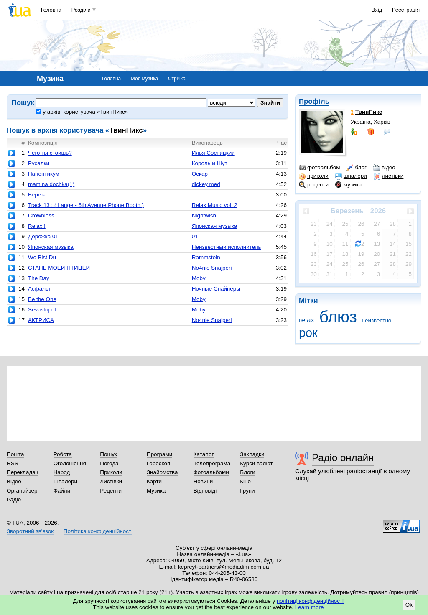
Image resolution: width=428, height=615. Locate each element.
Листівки (111, 481)
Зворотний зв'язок (30, 531)
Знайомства (162, 472)
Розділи (81, 10)
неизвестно (377, 320)
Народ (62, 472)
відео (384, 167)
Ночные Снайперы (216, 289)
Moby (199, 278)
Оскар (200, 174)
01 (195, 236)
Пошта (15, 454)
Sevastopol (42, 309)
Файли (62, 490)
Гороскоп (158, 463)
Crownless (41, 215)
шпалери (351, 176)
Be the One (42, 299)
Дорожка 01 (43, 236)
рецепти (314, 184)
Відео (14, 481)
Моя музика (144, 79)
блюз (338, 317)
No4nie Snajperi (212, 268)
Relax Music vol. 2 (214, 205)
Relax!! (37, 226)
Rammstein (206, 257)
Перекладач (22, 472)
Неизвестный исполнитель (226, 247)
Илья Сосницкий (213, 153)
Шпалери (65, 481)
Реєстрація (406, 10)
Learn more (309, 607)
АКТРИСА (41, 320)
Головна (51, 10)
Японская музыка (214, 226)
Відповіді (205, 490)
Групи (247, 490)
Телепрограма (212, 463)
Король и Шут (209, 163)
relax (306, 320)
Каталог (204, 454)
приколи (314, 176)
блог (356, 167)
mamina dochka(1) (51, 184)
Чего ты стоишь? (50, 153)
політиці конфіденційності (310, 601)
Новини (203, 481)
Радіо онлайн (343, 457)
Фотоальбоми (211, 472)
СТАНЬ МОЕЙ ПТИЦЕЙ (59, 268)
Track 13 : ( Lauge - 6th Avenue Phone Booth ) (86, 205)
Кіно (245, 481)
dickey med (206, 184)
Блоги (247, 472)
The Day (38, 278)
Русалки (38, 163)
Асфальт (39, 289)
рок (308, 332)
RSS (12, 463)
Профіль (314, 101)
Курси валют (256, 463)
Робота (63, 454)
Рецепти (111, 490)
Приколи (111, 472)
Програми (159, 454)
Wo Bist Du (42, 257)
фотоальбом (319, 167)
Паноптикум (43, 174)
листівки (389, 176)
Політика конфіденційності (98, 531)
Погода (109, 463)
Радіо (14, 499)
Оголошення (70, 463)
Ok (409, 605)
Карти (154, 481)
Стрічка (177, 79)
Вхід (377, 10)
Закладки (252, 454)
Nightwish (204, 215)
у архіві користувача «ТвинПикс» (82, 112)
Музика (156, 490)
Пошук (108, 454)
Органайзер (22, 490)
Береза (37, 194)
